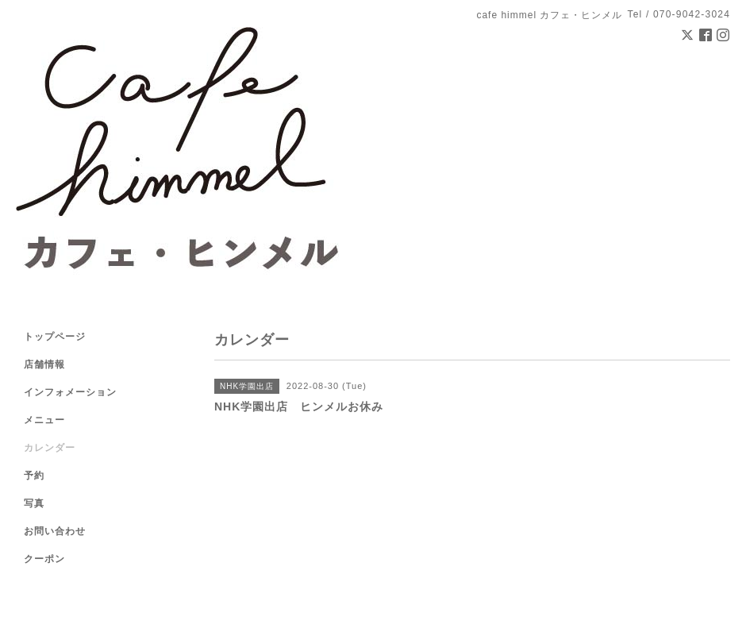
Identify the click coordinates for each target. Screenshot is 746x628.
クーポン (44, 558)
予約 (34, 475)
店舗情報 (44, 364)
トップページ (55, 336)
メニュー (44, 420)
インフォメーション (70, 392)
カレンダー (49, 447)
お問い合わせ (55, 531)
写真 (34, 503)
